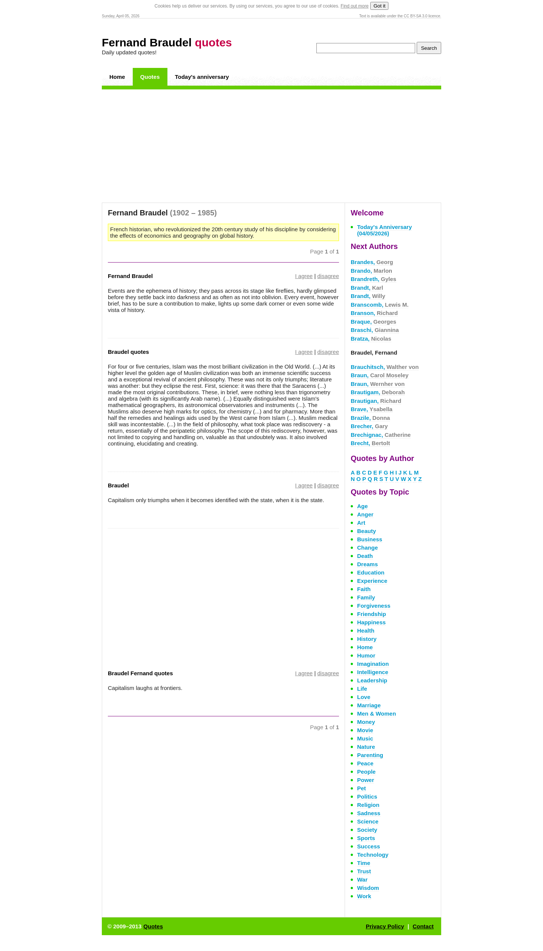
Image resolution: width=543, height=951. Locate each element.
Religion (368, 805)
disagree (328, 276)
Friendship (371, 614)
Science (368, 821)
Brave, (372, 409)
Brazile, (370, 418)
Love (363, 697)
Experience (372, 581)
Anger (365, 514)
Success (368, 846)
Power (365, 780)
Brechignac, (381, 435)
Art (361, 522)
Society (367, 830)
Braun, (379, 375)
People (366, 771)
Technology (372, 854)
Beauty (366, 531)
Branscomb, (379, 304)
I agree (304, 276)
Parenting (370, 755)
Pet (361, 788)
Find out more (354, 6)
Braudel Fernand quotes (140, 673)
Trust (364, 871)
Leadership (372, 680)
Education (371, 572)
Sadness (368, 813)
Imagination (373, 664)
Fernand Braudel (167, 42)
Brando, (371, 270)
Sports (366, 838)
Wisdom (368, 888)
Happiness (371, 622)
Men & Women (376, 713)
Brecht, (370, 443)
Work (364, 896)
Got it (379, 6)
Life (362, 688)
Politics (367, 796)
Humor (366, 655)
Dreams (367, 564)
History (367, 639)
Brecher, (369, 426)
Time (363, 863)
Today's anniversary (202, 77)
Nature (366, 747)
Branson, (374, 313)
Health (365, 630)
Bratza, (371, 338)
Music (365, 738)
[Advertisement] (271, 146)
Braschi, (375, 330)
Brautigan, (376, 401)
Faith (364, 589)
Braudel (118, 485)
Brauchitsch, (385, 367)
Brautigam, (378, 392)
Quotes (150, 77)
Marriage (369, 705)
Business (369, 539)
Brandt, (367, 287)
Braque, (373, 321)
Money (366, 722)
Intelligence (372, 672)
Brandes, (372, 262)
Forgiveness (373, 605)
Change (367, 547)
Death (365, 556)
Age (362, 506)
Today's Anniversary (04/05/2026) (384, 230)
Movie (365, 730)
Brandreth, (373, 279)
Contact (423, 926)
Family (366, 597)
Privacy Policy (385, 926)
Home (117, 77)
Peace (365, 763)
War (362, 879)
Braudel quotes (128, 352)
